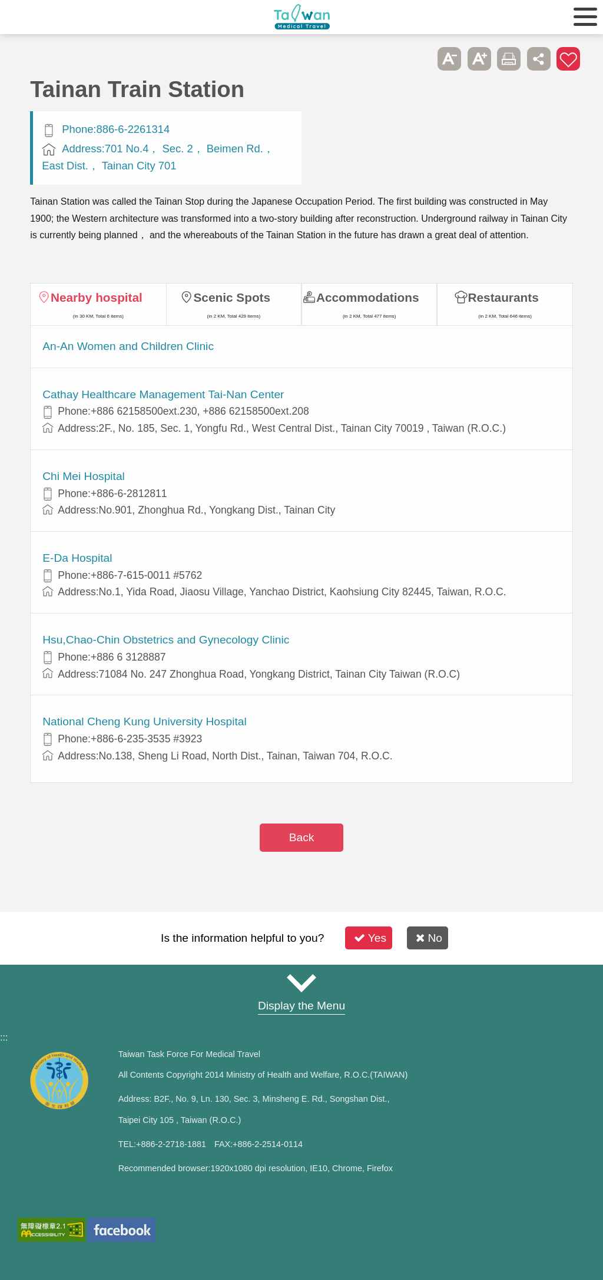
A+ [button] (479, 59)
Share (539, 59)
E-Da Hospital (77, 558)
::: (4, 1037)
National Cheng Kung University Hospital (144, 721)
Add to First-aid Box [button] (568, 59)
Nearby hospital (97, 297)
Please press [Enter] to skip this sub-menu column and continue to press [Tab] (420, 59)
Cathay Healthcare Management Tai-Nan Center (163, 394)
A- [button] (449, 59)
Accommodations (367, 297)
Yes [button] (370, 938)
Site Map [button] (301, 983)
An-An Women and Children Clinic (128, 346)
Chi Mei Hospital (83, 476)
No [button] (429, 938)
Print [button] (509, 59)
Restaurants (503, 297)
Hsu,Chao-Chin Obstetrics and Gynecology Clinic (165, 640)
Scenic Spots (231, 297)
